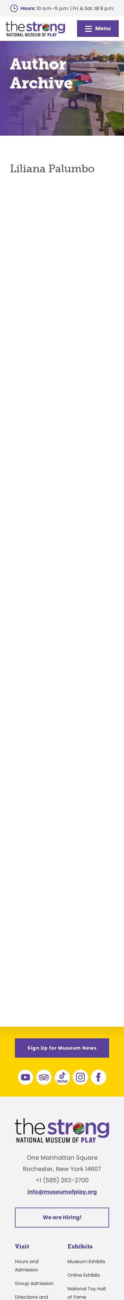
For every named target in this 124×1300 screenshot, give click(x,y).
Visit (22, 1246)
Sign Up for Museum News (62, 1048)
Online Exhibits (83, 1275)
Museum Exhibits (86, 1261)
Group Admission (34, 1283)
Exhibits (80, 1246)
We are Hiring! (62, 1217)
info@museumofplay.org (62, 1192)
